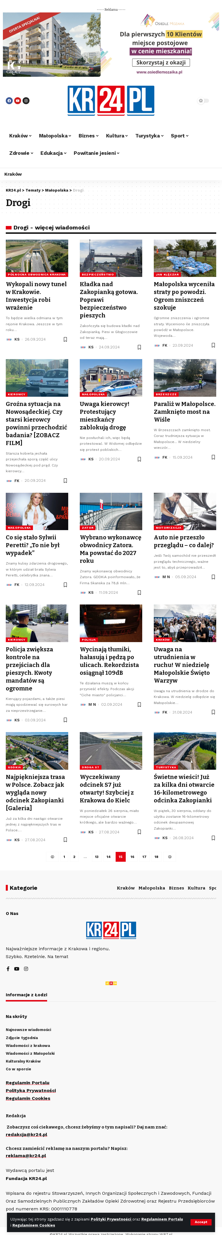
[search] (185, 101)
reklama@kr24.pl (26, 1148)
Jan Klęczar (167, 274)
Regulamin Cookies (28, 1091)
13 (97, 849)
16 (132, 849)
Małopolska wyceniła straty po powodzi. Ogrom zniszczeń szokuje (184, 295)
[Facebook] (8, 962)
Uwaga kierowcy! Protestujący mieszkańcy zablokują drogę (105, 414)
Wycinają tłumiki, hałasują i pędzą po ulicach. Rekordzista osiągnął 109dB (109, 656)
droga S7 (90, 761)
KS (17, 338)
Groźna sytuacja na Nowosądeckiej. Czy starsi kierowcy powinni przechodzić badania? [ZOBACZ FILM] (36, 421)
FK (164, 344)
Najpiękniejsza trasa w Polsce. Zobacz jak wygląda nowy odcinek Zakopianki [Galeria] (35, 785)
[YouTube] (16, 962)
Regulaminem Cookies (33, 1225)
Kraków (163, 635)
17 (145, 849)
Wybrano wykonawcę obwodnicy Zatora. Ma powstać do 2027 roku (110, 545)
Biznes (176, 880)
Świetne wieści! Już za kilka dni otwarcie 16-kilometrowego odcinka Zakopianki (184, 782)
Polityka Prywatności (31, 1083)
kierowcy (16, 392)
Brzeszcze (166, 392)
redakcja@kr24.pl (26, 1127)
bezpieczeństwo (98, 274)
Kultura (196, 880)
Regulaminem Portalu (162, 1219)
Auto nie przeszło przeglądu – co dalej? (184, 538)
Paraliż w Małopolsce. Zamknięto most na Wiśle (185, 410)
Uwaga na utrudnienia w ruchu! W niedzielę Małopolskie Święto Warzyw (182, 660)
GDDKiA (14, 761)
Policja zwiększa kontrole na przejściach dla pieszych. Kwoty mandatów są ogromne (29, 664)
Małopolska (93, 392)
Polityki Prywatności (112, 1219)
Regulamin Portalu (27, 1075)
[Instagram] (26, 962)
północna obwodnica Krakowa (37, 274)
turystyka (166, 761)
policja (89, 635)
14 (109, 849)
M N (166, 573)
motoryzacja (169, 524)
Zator (88, 524)
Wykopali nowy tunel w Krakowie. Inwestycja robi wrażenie (36, 295)
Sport (215, 880)
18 (156, 849)
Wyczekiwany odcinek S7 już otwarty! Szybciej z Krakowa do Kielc (107, 782)
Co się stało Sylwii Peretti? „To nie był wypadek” (33, 542)
